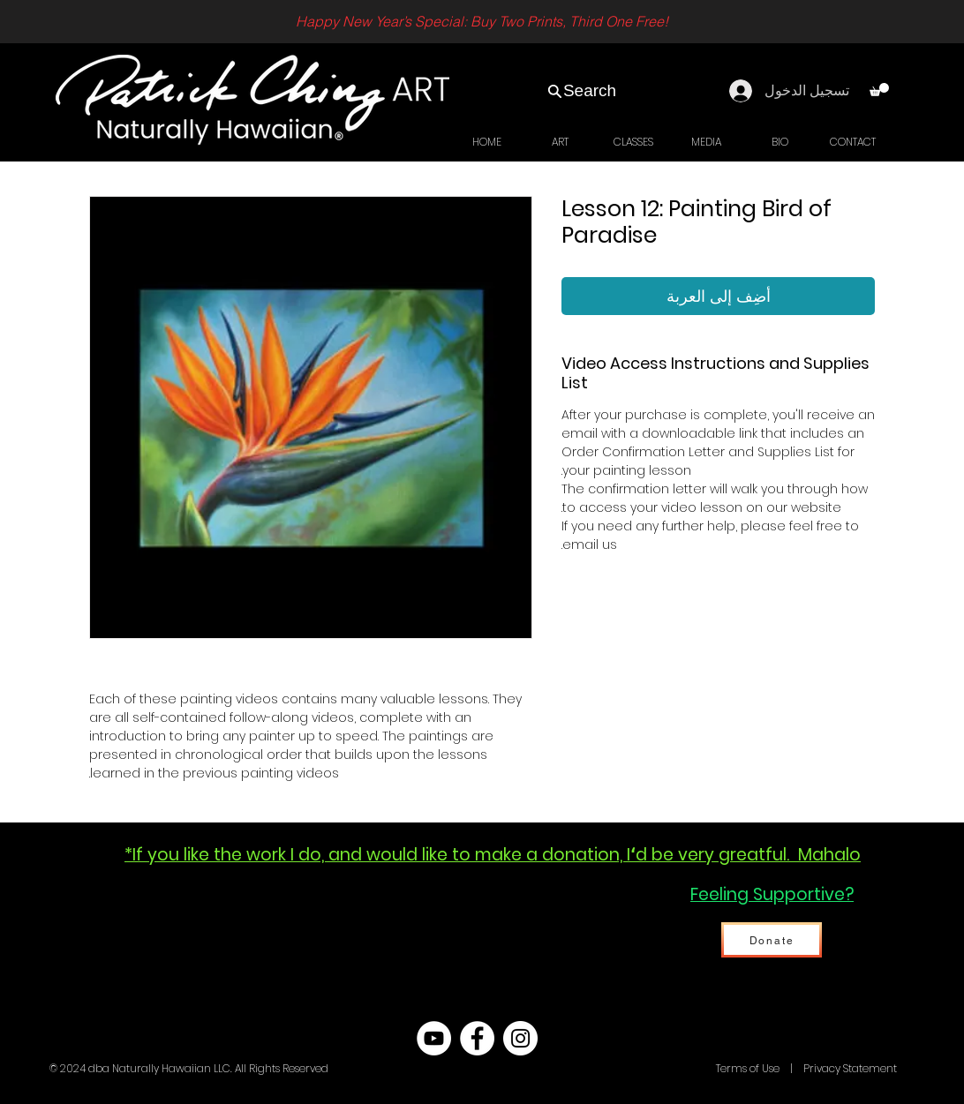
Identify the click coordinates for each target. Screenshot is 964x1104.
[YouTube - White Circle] (434, 1038)
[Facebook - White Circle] (477, 1038)
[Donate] (771, 940)
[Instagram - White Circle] (520, 1038)
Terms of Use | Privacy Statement (805, 1068)
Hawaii (695, 1068)
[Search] (581, 91)
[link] (879, 89)
